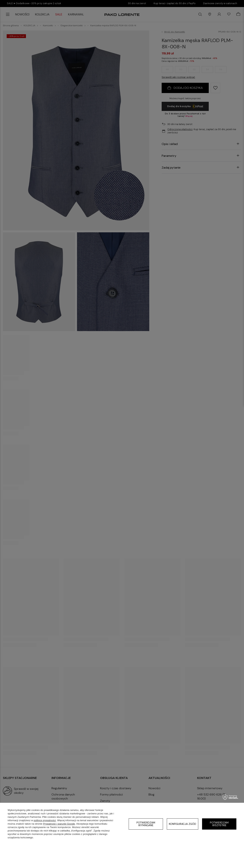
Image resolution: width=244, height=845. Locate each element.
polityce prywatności (45, 820)
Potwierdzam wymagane (145, 824)
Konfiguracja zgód (182, 824)
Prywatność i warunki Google (59, 823)
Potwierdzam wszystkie (219, 824)
